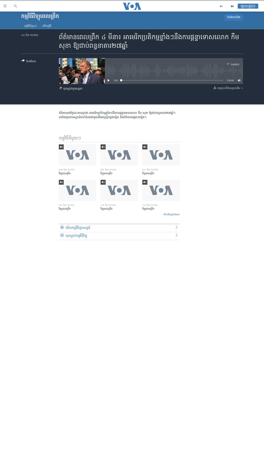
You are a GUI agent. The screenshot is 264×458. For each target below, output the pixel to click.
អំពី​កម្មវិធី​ (47, 26)
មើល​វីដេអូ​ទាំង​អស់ (172, 214)
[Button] (28, 61)
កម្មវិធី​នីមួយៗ (30, 26)
